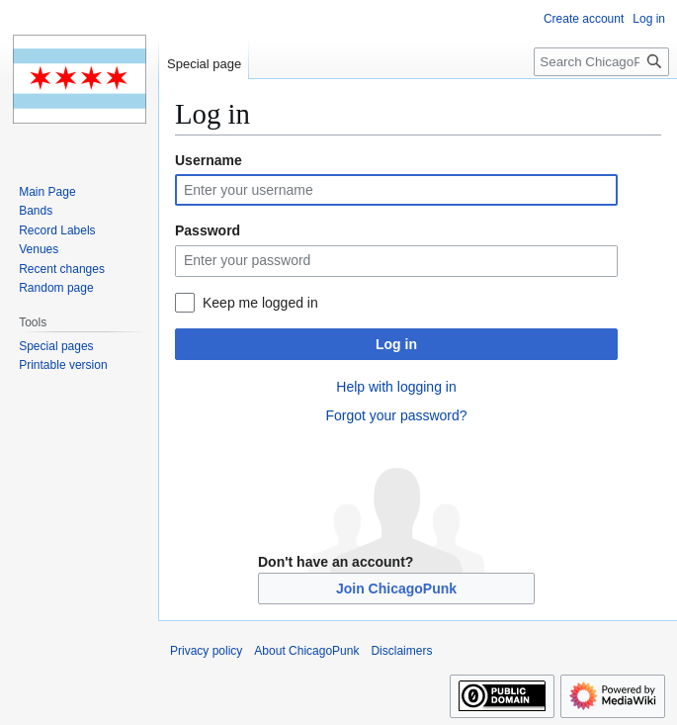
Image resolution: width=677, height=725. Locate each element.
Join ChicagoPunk (396, 588)
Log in (396, 344)
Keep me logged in (260, 303)
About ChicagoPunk (306, 651)
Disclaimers (401, 651)
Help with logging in (396, 387)
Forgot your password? (395, 415)
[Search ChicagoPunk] (601, 61)
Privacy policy (206, 651)
